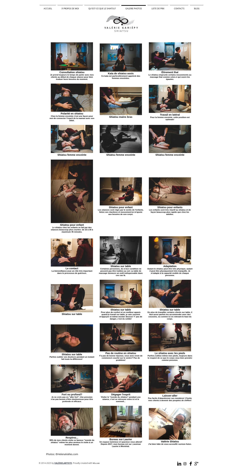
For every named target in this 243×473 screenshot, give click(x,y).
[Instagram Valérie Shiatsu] (185, 464)
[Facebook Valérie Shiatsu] (191, 464)
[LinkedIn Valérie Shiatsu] (179, 464)
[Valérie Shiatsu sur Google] (196, 464)
